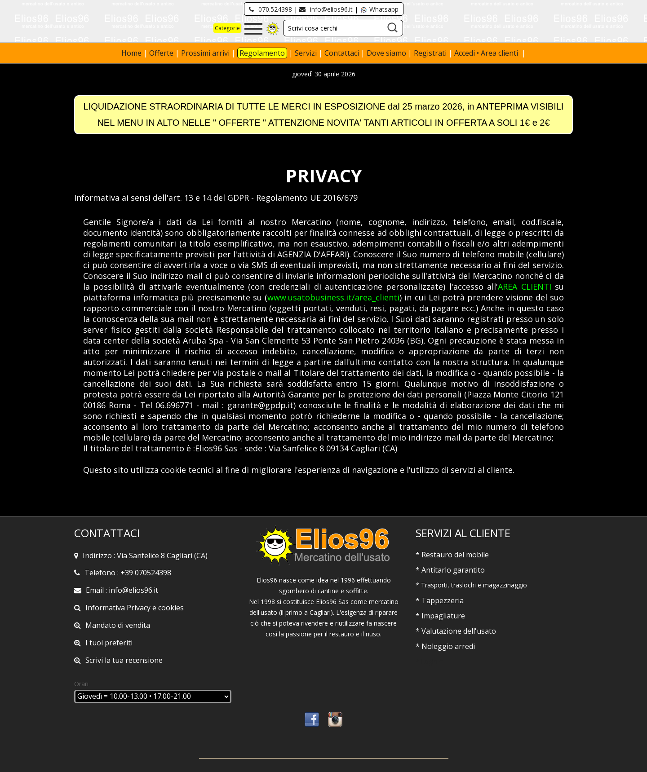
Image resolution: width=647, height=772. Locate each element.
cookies (171, 608)
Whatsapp (379, 9)
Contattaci (342, 53)
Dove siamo (386, 53)
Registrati (430, 53)
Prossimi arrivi (205, 53)
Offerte (162, 53)
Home (132, 53)
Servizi (307, 53)
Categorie (227, 28)
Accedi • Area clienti (487, 53)
